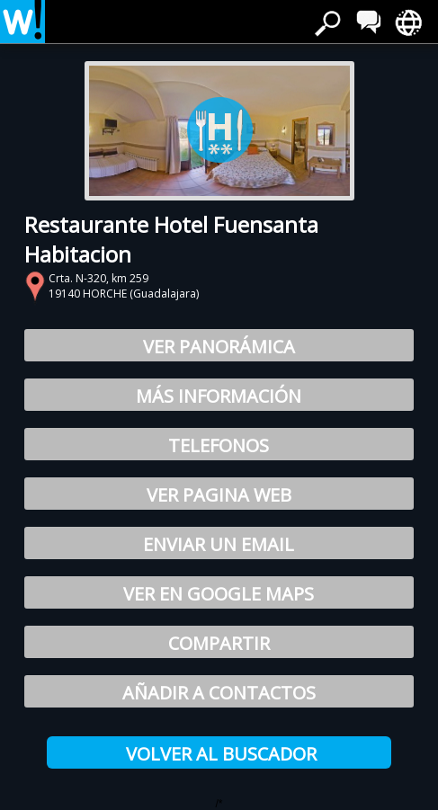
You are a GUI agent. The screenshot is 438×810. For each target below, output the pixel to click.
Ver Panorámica (219, 346)
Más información (218, 396)
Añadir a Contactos (219, 693)
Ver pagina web (219, 495)
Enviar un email (218, 544)
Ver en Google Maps (218, 594)
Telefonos (218, 445)
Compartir (219, 643)
